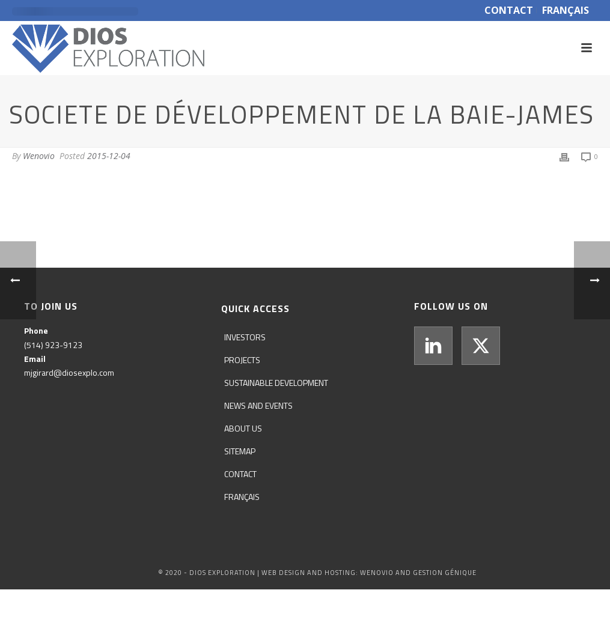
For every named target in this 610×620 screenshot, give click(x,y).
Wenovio (39, 155)
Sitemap (239, 451)
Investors (245, 337)
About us (243, 428)
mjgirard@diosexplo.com (69, 372)
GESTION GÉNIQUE (445, 572)
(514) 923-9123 (53, 345)
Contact (240, 474)
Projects (242, 360)
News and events (258, 405)
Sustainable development (276, 382)
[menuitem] (245, 497)
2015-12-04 (108, 155)
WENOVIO (377, 572)
